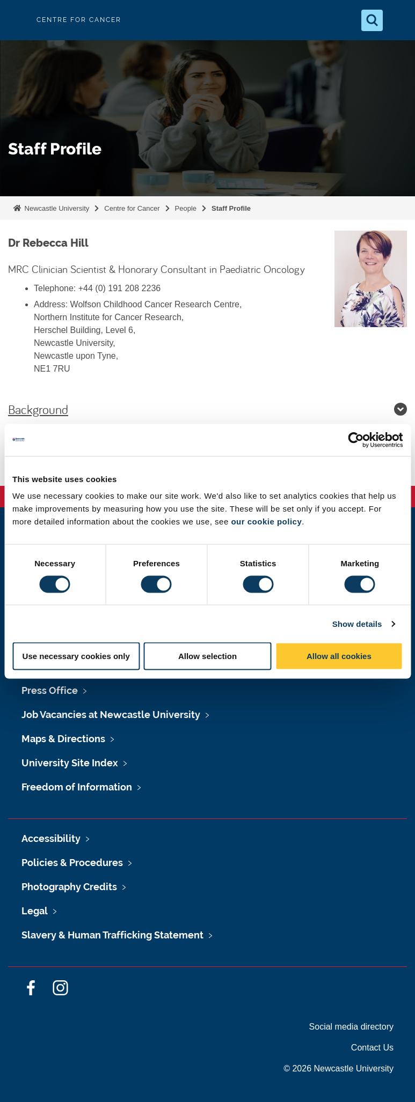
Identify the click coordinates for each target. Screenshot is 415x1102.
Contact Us (372, 1047)
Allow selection (207, 656)
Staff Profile (231, 208)
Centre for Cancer (131, 208)
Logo (17, 20)
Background (207, 409)
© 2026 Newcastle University (338, 1068)
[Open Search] (372, 20)
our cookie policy (266, 521)
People (185, 208)
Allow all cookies (339, 656)
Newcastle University (56, 208)
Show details (357, 623)
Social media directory (351, 1026)
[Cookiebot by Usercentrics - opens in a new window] (356, 440)
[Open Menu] (398, 20)
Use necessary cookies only (76, 656)
